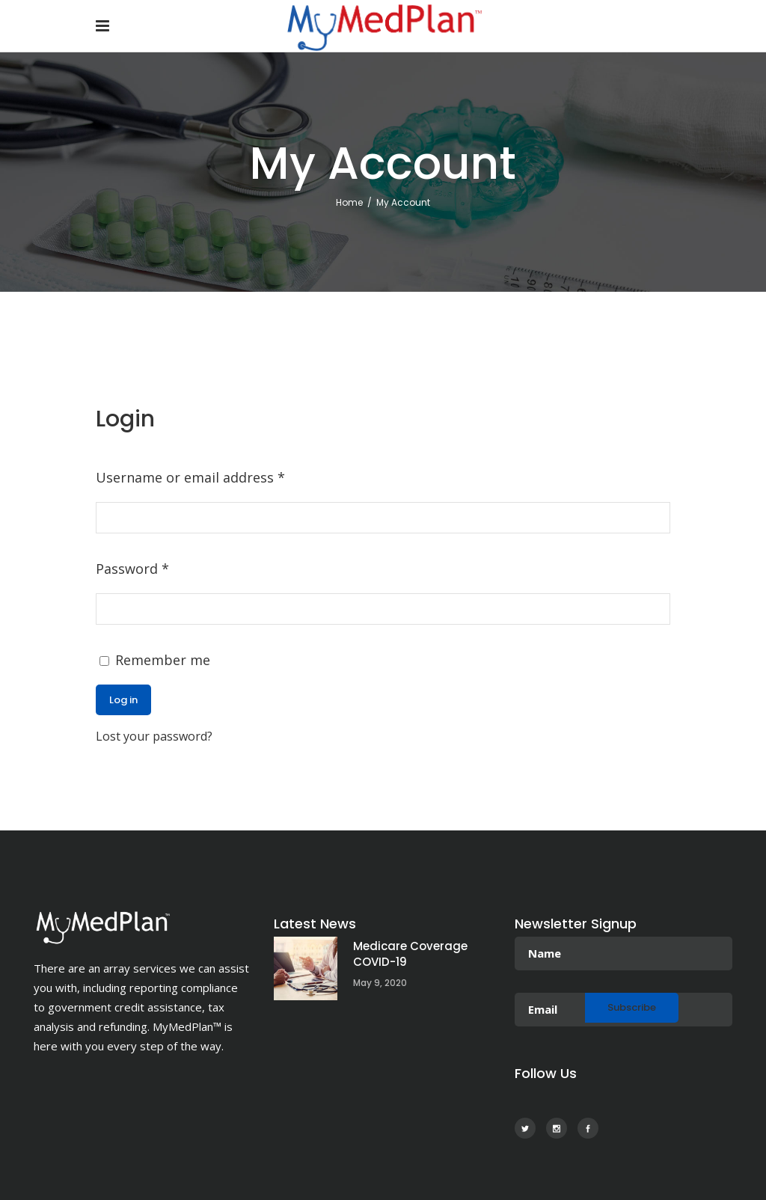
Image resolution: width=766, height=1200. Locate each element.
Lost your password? (154, 736)
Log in (123, 700)
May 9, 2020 (380, 982)
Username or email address (190, 477)
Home (349, 202)
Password (132, 569)
